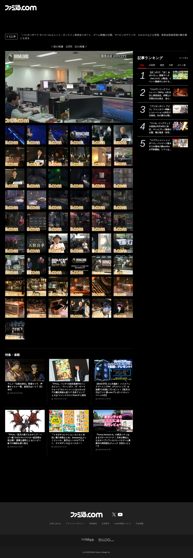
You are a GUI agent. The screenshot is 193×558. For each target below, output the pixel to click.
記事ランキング (150, 58)
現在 (142, 65)
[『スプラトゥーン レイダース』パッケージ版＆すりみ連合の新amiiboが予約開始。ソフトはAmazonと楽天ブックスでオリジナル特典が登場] (180, 143)
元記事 (11, 36)
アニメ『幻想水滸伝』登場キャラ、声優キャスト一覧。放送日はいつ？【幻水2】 (24, 387)
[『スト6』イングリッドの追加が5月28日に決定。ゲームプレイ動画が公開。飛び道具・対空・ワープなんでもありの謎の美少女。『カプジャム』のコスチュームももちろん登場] (180, 126)
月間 (171, 65)
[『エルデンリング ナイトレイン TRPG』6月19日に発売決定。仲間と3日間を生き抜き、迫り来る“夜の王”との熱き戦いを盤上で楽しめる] (180, 92)
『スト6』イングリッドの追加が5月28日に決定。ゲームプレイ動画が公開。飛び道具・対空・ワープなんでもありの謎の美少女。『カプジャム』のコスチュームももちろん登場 (160, 128)
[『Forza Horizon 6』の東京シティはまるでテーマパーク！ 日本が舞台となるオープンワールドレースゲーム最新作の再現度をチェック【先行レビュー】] (113, 421)
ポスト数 (181, 65)
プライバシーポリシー (76, 523)
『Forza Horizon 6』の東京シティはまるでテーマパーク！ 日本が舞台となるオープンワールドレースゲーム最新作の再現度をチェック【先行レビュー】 (113, 440)
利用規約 (93, 523)
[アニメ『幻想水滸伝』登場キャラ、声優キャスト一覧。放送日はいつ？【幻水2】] (25, 370)
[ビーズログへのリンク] (106, 539)
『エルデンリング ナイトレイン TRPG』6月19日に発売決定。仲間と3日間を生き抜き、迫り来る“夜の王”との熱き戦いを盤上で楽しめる (160, 94)
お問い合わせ (57, 523)
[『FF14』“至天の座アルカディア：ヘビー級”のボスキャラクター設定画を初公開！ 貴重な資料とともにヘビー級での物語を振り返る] (25, 421)
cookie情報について (121, 523)
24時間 (152, 65)
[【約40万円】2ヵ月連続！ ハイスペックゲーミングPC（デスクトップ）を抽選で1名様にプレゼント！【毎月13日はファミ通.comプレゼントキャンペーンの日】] (113, 370)
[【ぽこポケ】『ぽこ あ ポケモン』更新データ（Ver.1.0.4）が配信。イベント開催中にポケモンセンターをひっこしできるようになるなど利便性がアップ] (180, 75)
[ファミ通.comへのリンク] (20, 7)
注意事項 (105, 523)
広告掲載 (137, 523)
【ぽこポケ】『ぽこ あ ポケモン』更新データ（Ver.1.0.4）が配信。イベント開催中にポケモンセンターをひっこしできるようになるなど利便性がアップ (160, 77)
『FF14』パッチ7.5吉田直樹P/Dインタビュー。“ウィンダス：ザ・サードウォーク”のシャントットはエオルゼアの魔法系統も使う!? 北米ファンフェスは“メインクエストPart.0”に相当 (68, 389)
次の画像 (80, 46)
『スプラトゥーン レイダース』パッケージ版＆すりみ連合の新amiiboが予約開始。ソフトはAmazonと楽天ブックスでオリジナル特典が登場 (160, 145)
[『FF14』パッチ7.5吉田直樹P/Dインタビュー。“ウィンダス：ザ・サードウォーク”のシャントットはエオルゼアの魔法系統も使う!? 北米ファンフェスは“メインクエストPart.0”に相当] (69, 370)
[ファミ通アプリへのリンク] (87, 539)
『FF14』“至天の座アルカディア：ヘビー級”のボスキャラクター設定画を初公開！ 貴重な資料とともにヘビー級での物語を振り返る (24, 438)
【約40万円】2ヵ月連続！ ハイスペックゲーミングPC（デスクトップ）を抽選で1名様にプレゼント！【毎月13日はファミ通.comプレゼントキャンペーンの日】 (113, 389)
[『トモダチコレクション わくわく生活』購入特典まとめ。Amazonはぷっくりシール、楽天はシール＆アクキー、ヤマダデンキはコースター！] (69, 421)
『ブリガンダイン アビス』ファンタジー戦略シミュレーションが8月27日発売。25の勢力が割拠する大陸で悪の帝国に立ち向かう (160, 111)
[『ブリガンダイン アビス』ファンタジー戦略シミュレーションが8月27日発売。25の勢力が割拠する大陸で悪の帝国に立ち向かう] (180, 109)
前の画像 (58, 46)
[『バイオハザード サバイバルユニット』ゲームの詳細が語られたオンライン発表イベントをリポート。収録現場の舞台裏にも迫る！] (14, 134)
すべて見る (183, 58)
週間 (162, 65)
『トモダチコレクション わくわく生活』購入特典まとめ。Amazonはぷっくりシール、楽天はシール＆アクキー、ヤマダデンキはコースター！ (68, 438)
